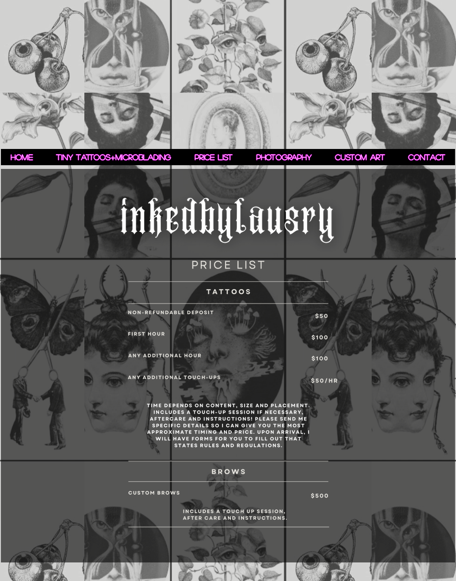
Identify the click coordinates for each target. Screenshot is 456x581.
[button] (284, 157)
